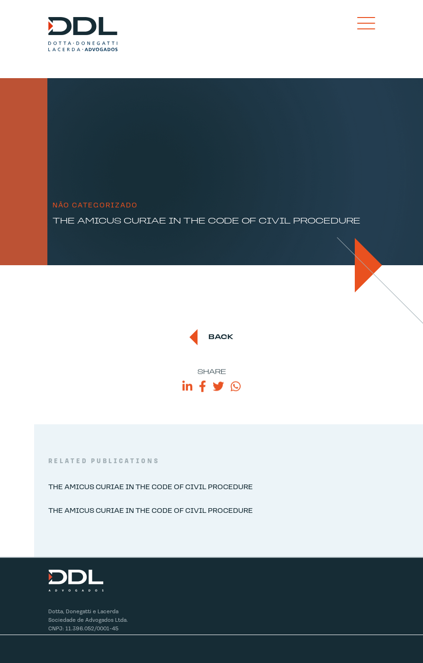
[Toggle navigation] (366, 23)
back (221, 337)
